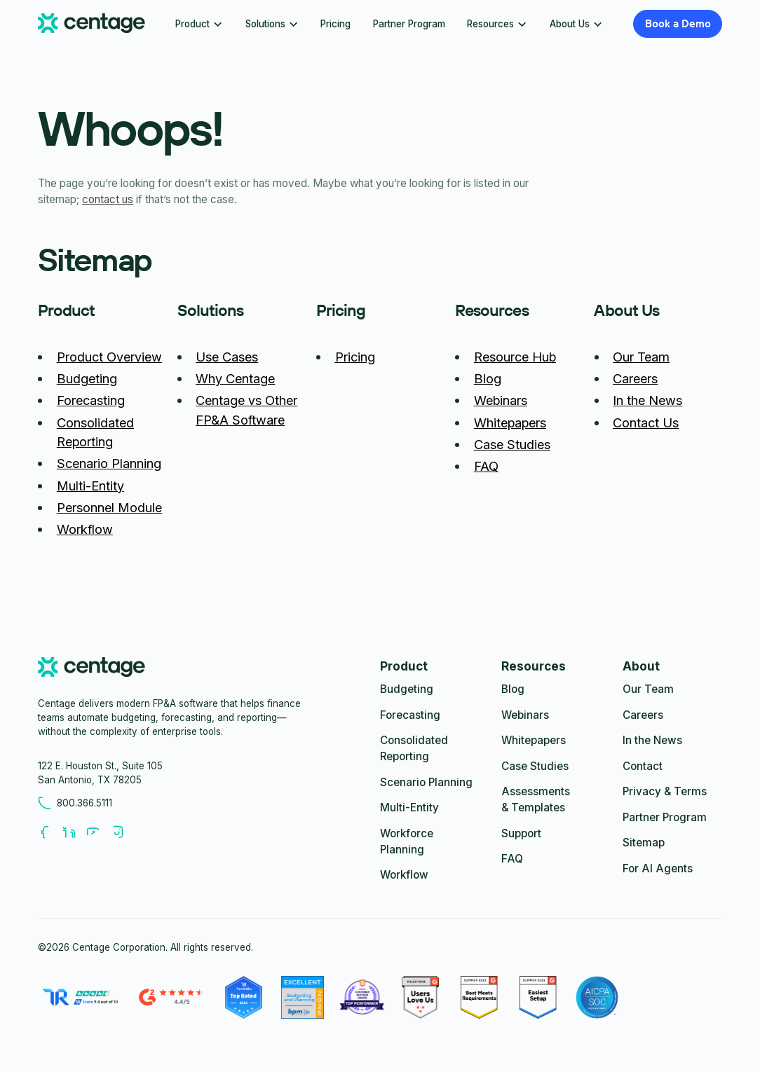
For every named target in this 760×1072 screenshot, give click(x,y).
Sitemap (644, 842)
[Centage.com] (91, 23)
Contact (643, 766)
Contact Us (646, 422)
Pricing (335, 23)
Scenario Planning (109, 463)
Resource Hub (515, 356)
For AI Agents (658, 868)
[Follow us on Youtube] (98, 832)
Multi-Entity (90, 485)
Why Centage (235, 378)
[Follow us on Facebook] (50, 832)
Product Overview (109, 356)
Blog (487, 378)
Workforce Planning (406, 841)
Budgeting (87, 378)
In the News (647, 400)
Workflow (85, 529)
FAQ (486, 466)
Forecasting (91, 400)
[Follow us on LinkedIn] (74, 832)
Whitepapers (510, 422)
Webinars (500, 400)
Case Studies (512, 444)
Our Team (641, 356)
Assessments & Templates (535, 799)
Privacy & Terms (665, 791)
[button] (199, 24)
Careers (635, 378)
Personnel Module (109, 507)
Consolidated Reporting (414, 748)
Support (521, 833)
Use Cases (227, 356)
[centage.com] (91, 669)
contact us (107, 199)
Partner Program (409, 23)
